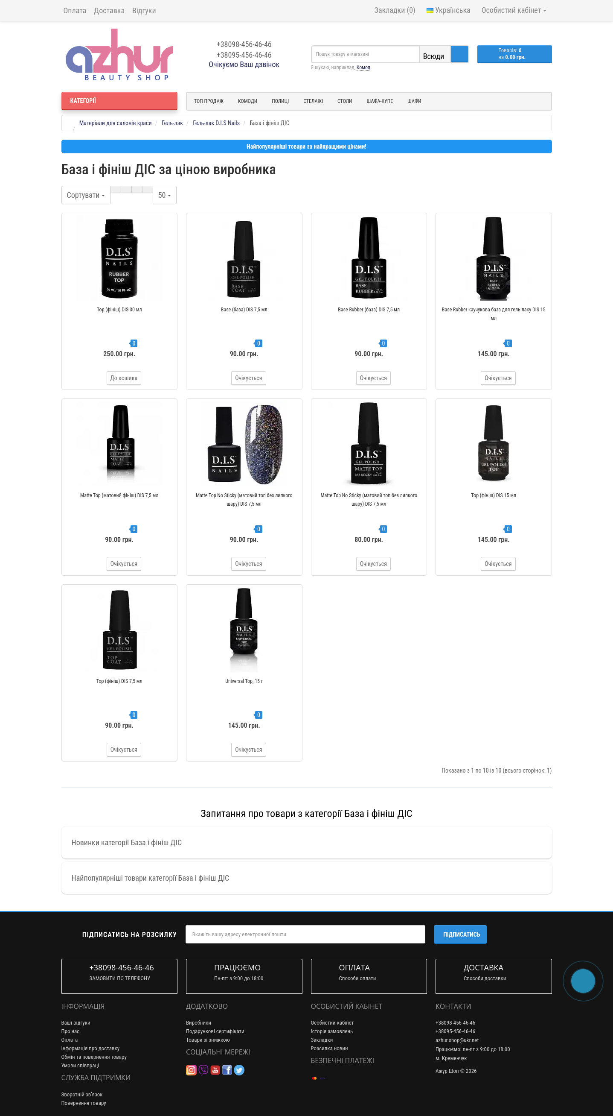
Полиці (280, 101)
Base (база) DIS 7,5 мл (244, 310)
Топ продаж (209, 101)
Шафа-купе (380, 101)
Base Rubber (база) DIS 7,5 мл (369, 310)
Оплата (75, 10)
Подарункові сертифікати (215, 1031)
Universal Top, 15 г (244, 681)
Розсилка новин (329, 1048)
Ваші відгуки (75, 1022)
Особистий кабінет (332, 1022)
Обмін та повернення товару (94, 1057)
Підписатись (461, 934)
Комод (363, 67)
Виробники (198, 1022)
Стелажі (313, 101)
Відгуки (144, 10)
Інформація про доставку (90, 1048)
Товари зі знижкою (208, 1040)
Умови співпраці (80, 1065)
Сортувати (86, 194)
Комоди (247, 101)
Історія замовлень (332, 1031)
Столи (344, 101)
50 (164, 194)
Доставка (109, 10)
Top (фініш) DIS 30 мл (119, 310)
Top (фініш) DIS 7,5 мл (119, 681)
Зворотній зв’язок (82, 1094)
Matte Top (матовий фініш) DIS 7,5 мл (119, 495)
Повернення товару (83, 1103)
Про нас (70, 1031)
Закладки (322, 1040)
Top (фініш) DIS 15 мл (493, 495)
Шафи (414, 101)
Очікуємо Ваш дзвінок (244, 64)
